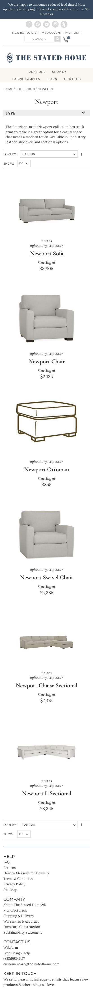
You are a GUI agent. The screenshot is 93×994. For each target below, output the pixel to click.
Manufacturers (15, 910)
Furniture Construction (21, 927)
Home (8, 89)
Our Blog (72, 79)
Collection (25, 89)
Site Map (10, 890)
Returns (9, 868)
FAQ (6, 862)
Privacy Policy (14, 884)
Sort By (9, 154)
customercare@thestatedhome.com (31, 964)
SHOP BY (59, 72)
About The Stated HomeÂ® (24, 905)
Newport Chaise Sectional (46, 685)
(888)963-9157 (14, 958)
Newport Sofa (46, 253)
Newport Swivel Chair (46, 577)
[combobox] (39, 38)
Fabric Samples (26, 79)
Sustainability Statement (22, 932)
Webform (10, 947)
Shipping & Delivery (18, 916)
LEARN (52, 79)
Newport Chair (46, 361)
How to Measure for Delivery (26, 873)
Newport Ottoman (46, 469)
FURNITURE (36, 72)
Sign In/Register (25, 32)
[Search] (57, 39)
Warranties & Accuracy (21, 921)
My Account (52, 32)
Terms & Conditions (18, 879)
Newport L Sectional (46, 793)
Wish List (74, 32)
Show (8, 163)
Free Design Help (16, 953)
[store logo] (47, 58)
